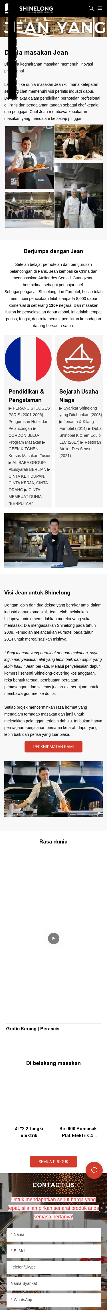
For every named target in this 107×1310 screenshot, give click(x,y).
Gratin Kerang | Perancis (32, 1028)
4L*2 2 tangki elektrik (29, 1132)
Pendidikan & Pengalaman (26, 395)
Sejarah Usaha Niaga (78, 395)
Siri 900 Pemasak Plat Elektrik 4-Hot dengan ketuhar (78, 1132)
